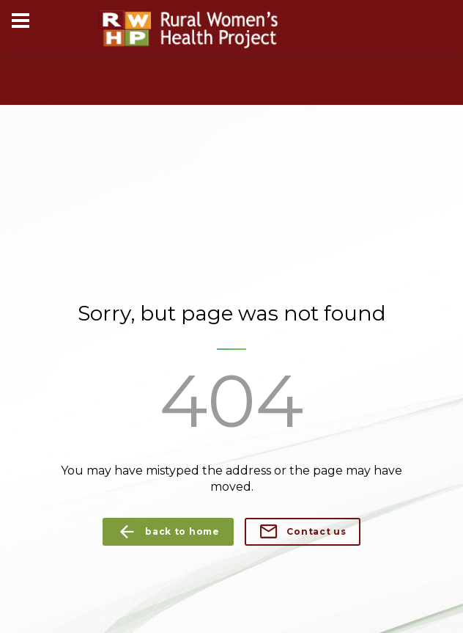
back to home (167, 532)
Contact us (303, 532)
